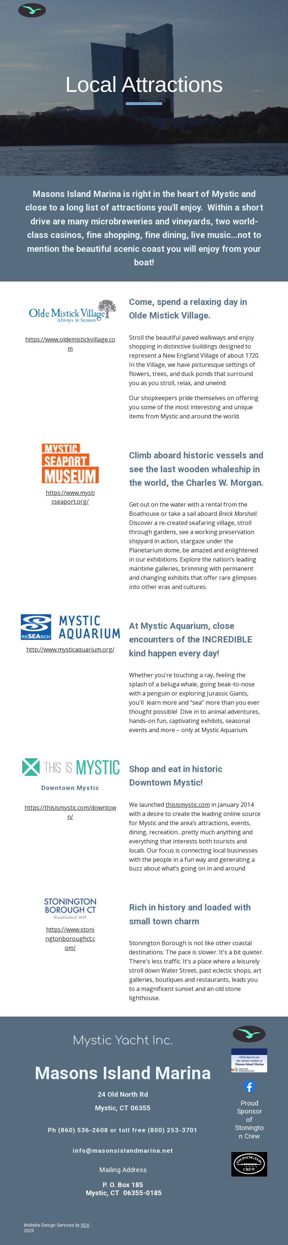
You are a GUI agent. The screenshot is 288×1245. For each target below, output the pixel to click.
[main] (144, 88)
